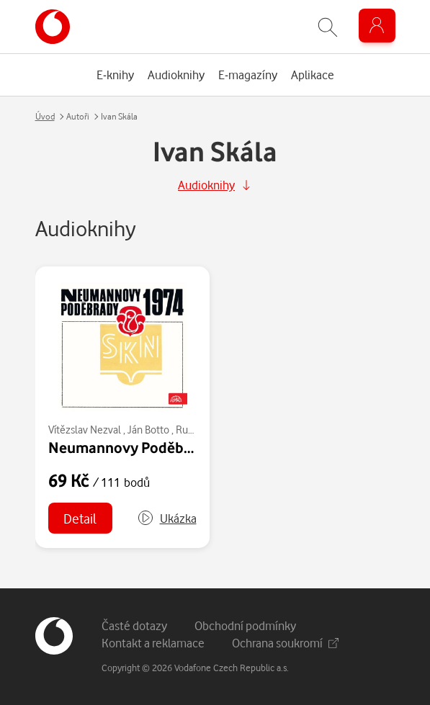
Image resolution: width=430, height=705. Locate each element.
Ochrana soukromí (285, 642)
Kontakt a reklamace (153, 642)
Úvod (45, 116)
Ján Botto (148, 429)
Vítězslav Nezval (84, 429)
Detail (80, 518)
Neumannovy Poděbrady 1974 (148, 447)
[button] (167, 518)
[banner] (52, 26)
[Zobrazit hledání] (327, 27)
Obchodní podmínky (245, 625)
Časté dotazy (134, 625)
